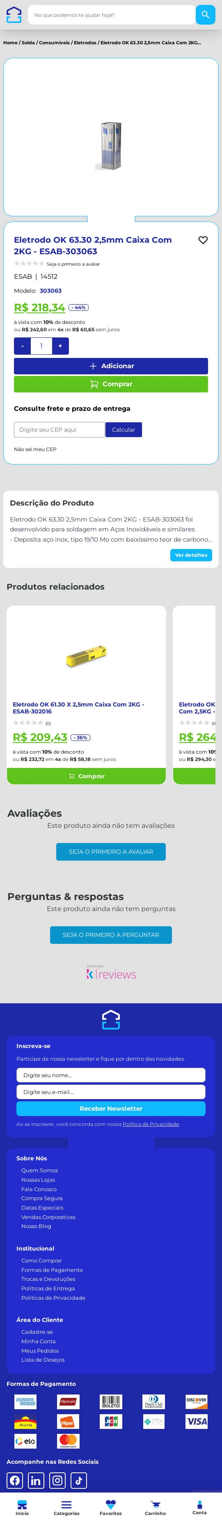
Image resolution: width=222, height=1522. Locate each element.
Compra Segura (42, 1190)
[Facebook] (15, 1472)
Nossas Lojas (38, 1171)
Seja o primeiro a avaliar (111, 843)
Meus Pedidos (40, 1342)
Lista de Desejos (42, 1351)
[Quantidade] (41, 346)
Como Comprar (41, 1252)
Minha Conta (38, 1333)
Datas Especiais (42, 1199)
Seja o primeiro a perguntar (111, 926)
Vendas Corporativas (48, 1208)
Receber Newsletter (111, 1100)
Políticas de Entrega (48, 1280)
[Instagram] (57, 1472)
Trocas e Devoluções (48, 1270)
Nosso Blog (36, 1217)
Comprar (111, 384)
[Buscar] (205, 15)
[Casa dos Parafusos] (14, 15)
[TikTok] (79, 1472)
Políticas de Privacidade (53, 1289)
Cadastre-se (37, 1323)
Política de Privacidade (151, 1116)
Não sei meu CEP (35, 449)
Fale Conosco (39, 1181)
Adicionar (111, 366)
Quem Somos (39, 1162)
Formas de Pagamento (52, 1261)
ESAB (23, 276)
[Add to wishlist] (203, 240)
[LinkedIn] (36, 1472)
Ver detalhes (191, 555)
